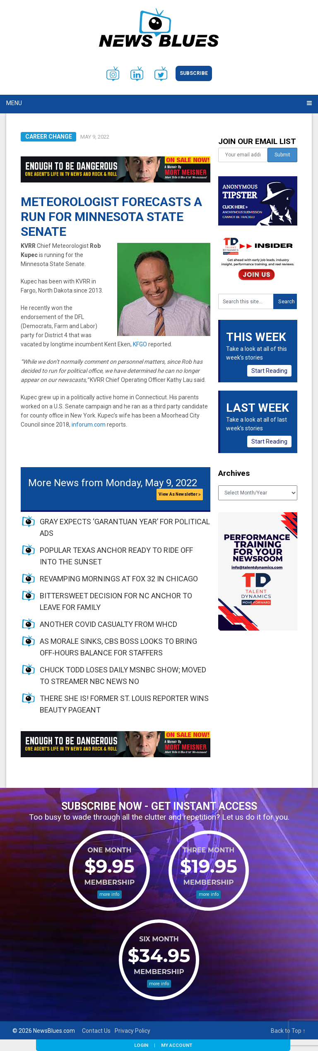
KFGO (140, 344)
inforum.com (89, 424)
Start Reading (269, 370)
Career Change (48, 136)
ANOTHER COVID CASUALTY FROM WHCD (108, 624)
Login (141, 1045)
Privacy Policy (132, 1030)
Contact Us (96, 1030)
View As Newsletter (180, 494)
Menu (14, 103)
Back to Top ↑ (288, 1030)
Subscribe (194, 73)
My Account (176, 1045)
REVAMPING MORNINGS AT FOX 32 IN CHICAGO (119, 578)
